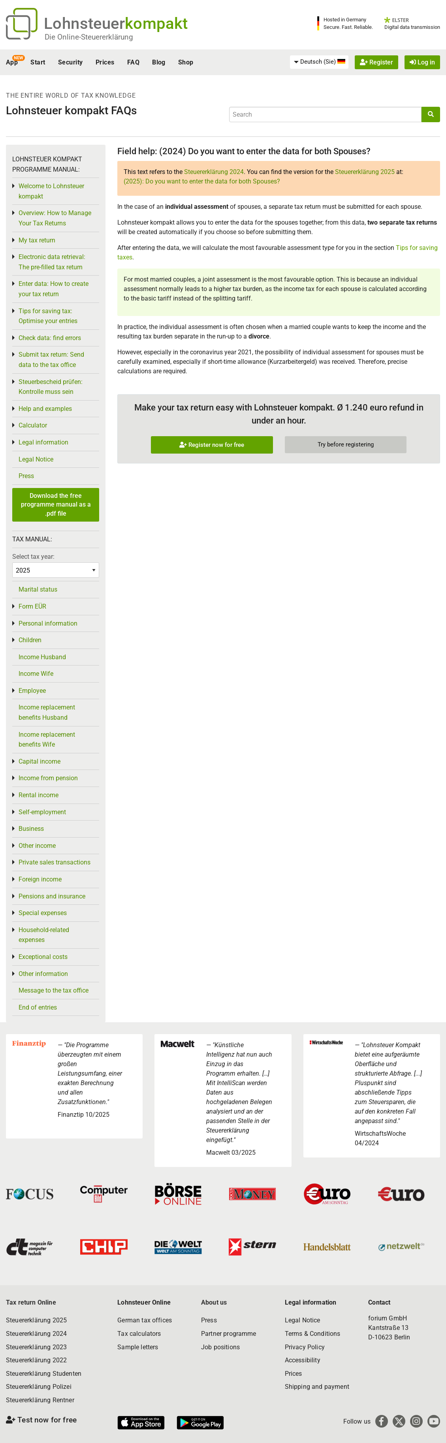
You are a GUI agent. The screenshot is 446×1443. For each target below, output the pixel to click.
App (12, 62)
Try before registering (346, 444)
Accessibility (302, 1360)
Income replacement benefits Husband (47, 712)
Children (30, 640)
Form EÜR (32, 606)
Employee (32, 690)
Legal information (43, 442)
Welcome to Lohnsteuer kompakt (51, 191)
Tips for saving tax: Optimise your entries (48, 316)
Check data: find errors (50, 338)
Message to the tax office (53, 990)
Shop (186, 62)
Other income (37, 845)
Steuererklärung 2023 (36, 1347)
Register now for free (211, 444)
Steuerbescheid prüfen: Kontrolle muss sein (51, 387)
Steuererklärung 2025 (365, 172)
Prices (105, 62)
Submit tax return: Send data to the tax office (51, 360)
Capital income (39, 761)
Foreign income (40, 879)
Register (376, 62)
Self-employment (42, 812)
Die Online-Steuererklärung (89, 37)
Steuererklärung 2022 (36, 1360)
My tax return (37, 240)
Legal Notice (36, 459)
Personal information (48, 623)
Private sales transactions (54, 862)
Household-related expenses (44, 935)
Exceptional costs (43, 957)
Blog (159, 62)
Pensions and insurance (52, 896)
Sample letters (137, 1347)
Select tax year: (33, 556)
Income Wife (36, 673)
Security (70, 62)
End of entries (38, 1007)
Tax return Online (31, 1302)
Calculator (33, 425)
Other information (43, 974)
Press (26, 476)
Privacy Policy (305, 1347)
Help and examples (45, 408)
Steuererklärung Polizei (39, 1386)
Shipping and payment (317, 1386)
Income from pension (48, 778)
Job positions (220, 1347)
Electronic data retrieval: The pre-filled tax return (52, 262)
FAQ (133, 62)
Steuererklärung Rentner (40, 1400)
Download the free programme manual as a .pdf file (56, 504)
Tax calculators (139, 1333)
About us (214, 1302)
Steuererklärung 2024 (214, 172)
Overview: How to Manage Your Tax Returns (55, 218)
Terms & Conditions (313, 1333)
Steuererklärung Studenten (43, 1373)
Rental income (38, 795)
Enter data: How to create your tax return (53, 289)
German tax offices (144, 1320)
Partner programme (228, 1333)
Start (37, 62)
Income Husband (42, 657)
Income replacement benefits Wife (47, 740)
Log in (422, 62)
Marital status (38, 589)
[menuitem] (319, 62)
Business (31, 828)
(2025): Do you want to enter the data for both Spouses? (202, 181)
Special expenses (43, 913)
